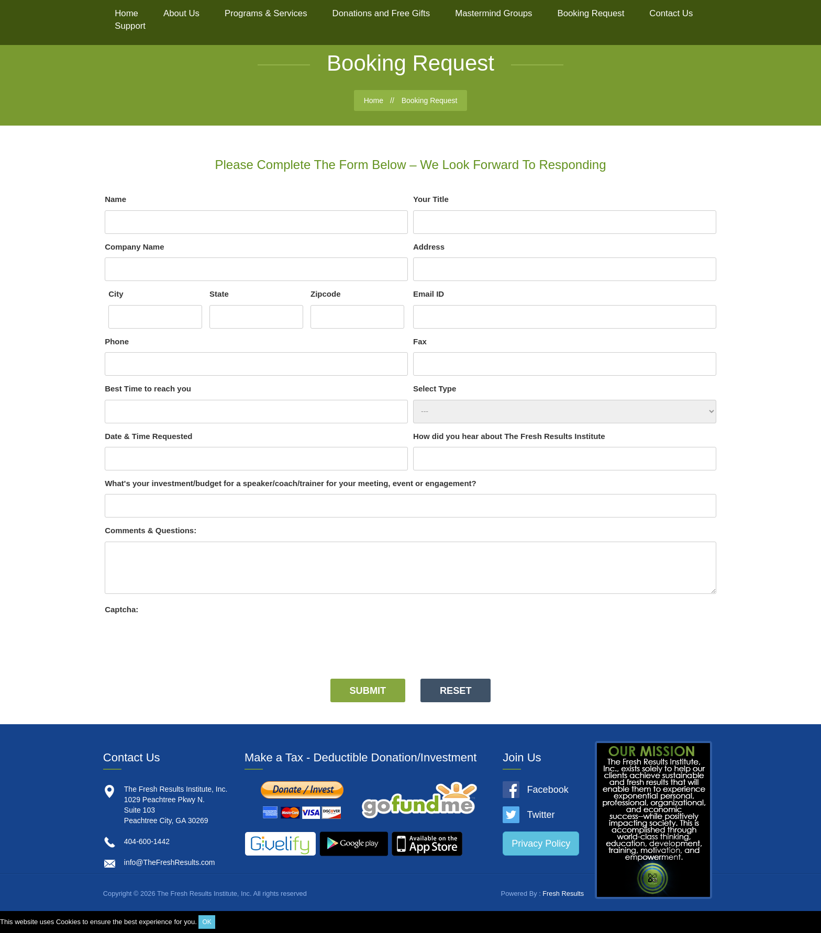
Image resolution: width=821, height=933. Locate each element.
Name (115, 199)
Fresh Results (563, 893)
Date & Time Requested (148, 436)
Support (130, 26)
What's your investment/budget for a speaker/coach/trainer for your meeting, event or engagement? (290, 483)
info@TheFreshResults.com (169, 862)
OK (206, 922)
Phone (117, 341)
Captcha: (121, 609)
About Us (181, 13)
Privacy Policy (541, 843)
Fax (420, 341)
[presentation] (184, 640)
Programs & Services (266, 13)
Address (429, 246)
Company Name (134, 246)
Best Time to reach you (148, 388)
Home (126, 13)
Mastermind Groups (493, 13)
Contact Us (671, 13)
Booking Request (591, 13)
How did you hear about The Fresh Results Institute (509, 436)
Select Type (434, 388)
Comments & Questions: (150, 530)
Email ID (428, 293)
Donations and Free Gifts (381, 13)
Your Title (431, 199)
